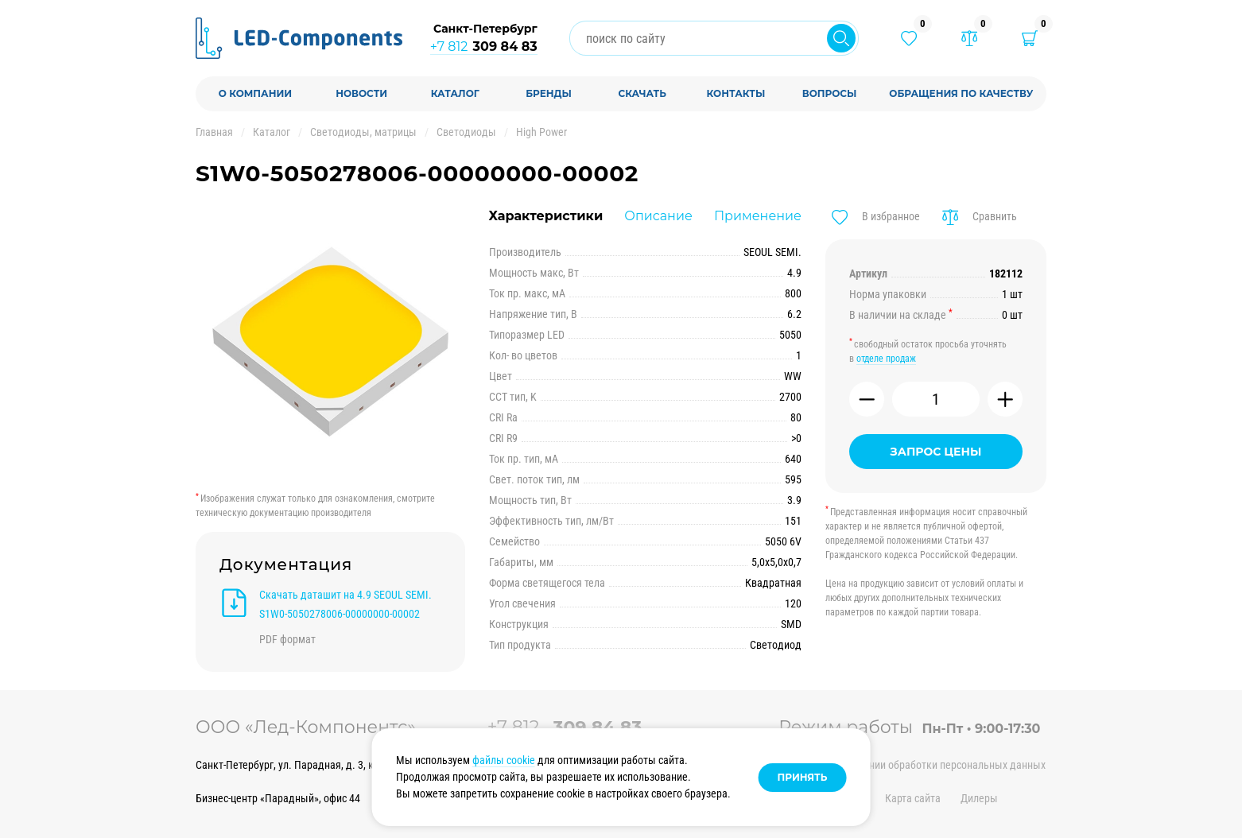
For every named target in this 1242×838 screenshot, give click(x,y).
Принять (803, 777)
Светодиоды (466, 132)
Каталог (271, 132)
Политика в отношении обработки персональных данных (912, 764)
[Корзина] (1029, 38)
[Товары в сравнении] (969, 38)
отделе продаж (886, 358)
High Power (541, 132)
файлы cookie (503, 760)
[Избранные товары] (909, 38)
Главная (214, 132)
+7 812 (484, 46)
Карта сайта (913, 798)
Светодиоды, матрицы (363, 132)
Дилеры (979, 798)
